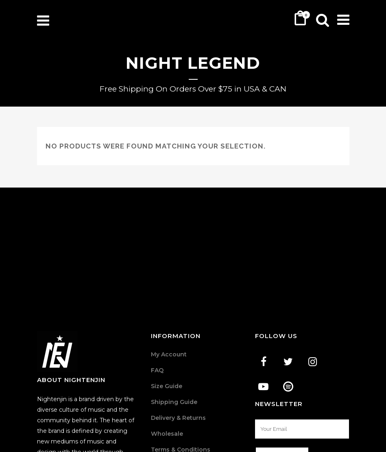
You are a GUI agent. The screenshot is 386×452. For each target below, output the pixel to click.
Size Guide (166, 311)
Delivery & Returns (178, 343)
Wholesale (167, 359)
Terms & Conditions (180, 375)
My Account (169, 280)
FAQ (157, 295)
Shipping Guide (174, 327)
